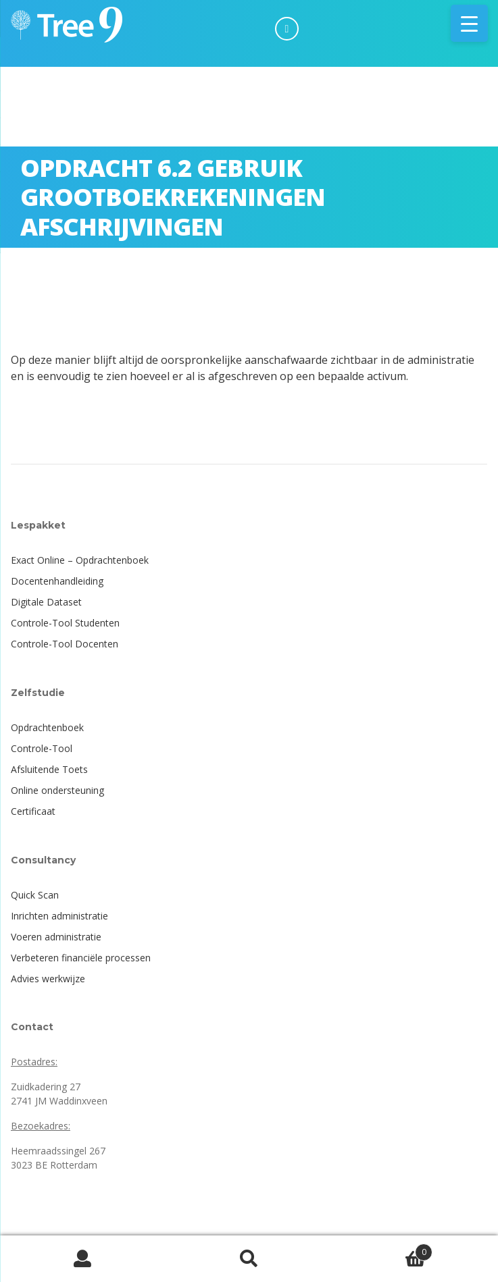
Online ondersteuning (57, 790)
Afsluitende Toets (49, 769)
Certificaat (33, 811)
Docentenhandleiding (57, 581)
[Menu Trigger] (469, 23)
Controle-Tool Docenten (64, 643)
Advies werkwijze (48, 978)
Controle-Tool (41, 748)
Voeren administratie (56, 936)
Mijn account (83, 1259)
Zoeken (249, 1259)
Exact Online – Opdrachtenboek (80, 560)
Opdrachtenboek (47, 727)
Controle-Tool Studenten (65, 622)
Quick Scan (35, 894)
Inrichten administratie (59, 915)
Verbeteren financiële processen (81, 957)
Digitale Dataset (46, 601)
